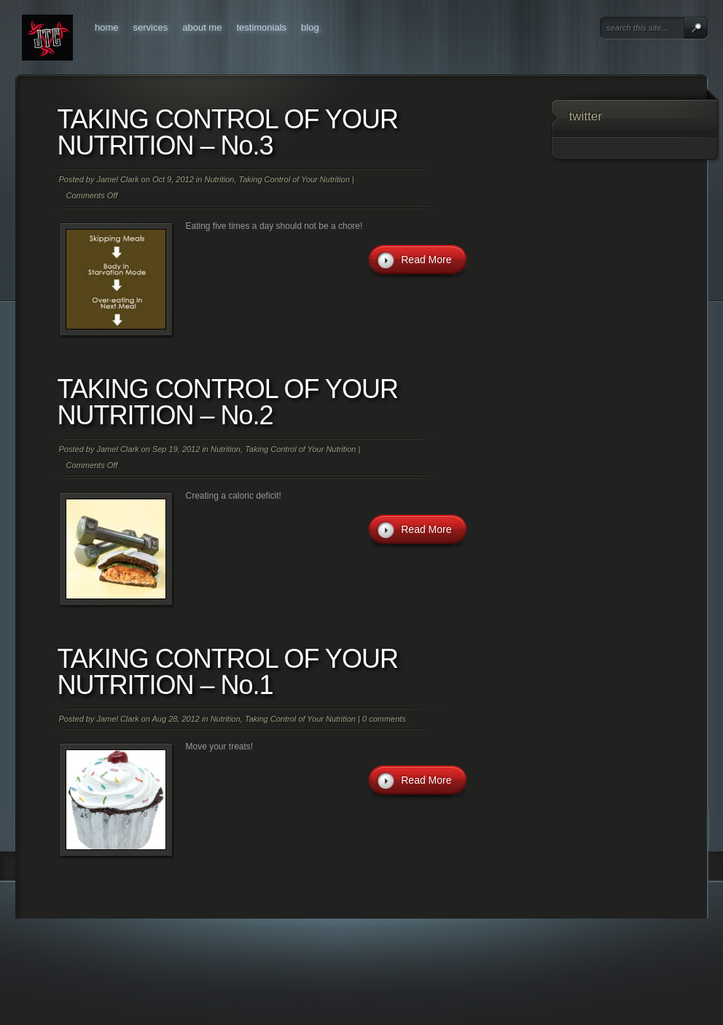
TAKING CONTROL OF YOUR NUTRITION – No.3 (228, 132)
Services (150, 27)
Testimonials (261, 27)
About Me (202, 27)
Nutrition (219, 179)
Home (107, 27)
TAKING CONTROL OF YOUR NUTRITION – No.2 (228, 402)
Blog (310, 27)
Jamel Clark (117, 179)
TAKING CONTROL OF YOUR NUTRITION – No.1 (228, 672)
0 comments (384, 718)
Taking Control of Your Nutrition (294, 179)
